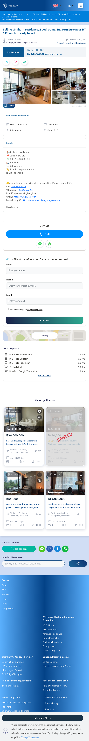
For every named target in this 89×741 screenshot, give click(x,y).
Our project (8, 608)
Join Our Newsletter (12, 557)
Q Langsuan (49, 646)
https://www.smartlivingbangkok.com (41, 200)
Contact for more (11, 542)
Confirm (44, 320)
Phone (9, 279)
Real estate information (17, 115)
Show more (44, 375)
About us (49, 709)
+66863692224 (25, 189)
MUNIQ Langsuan (51, 650)
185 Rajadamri (50, 629)
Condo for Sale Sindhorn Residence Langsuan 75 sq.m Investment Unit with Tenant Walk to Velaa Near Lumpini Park (64, 506)
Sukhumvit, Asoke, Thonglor (17, 656)
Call (44, 234)
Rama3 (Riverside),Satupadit (17, 680)
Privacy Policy (51, 703)
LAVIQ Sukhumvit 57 (11, 665)
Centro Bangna (50, 661)
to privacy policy (35, 309)
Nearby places (11, 348)
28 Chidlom (48, 625)
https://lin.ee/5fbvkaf (25, 196)
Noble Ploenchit (51, 637)
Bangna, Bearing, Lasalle (56, 656)
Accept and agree (18, 309)
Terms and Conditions (56, 697)
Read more (12, 207)
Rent (4, 589)
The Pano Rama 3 (11, 685)
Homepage (6, 14)
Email (9, 294)
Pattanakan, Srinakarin (55, 680)
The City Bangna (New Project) (57, 665)
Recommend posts (21, 14)
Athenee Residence (52, 633)
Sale (4, 585)
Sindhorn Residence (10, 16)
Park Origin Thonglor (12, 674)
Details (9, 143)
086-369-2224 (18, 186)
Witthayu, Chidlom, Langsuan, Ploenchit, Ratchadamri (55, 14)
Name (9, 264)
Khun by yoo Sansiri (12, 670)
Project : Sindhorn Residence (71, 42)
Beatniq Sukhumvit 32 (13, 661)
